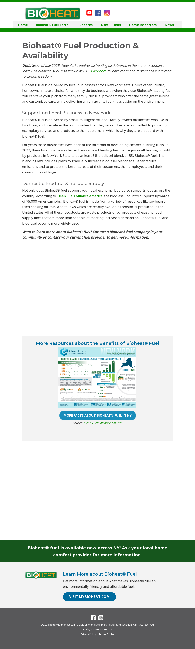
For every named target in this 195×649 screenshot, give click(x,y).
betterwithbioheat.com (62, 624)
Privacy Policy (88, 634)
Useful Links (111, 25)
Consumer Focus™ (101, 629)
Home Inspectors (143, 25)
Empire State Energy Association (113, 624)
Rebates (86, 25)
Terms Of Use (106, 634)
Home (23, 25)
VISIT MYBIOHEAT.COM (89, 596)
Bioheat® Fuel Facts (53, 25)
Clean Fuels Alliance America (80, 196)
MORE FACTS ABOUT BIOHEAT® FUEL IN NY (98, 415)
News (169, 25)
